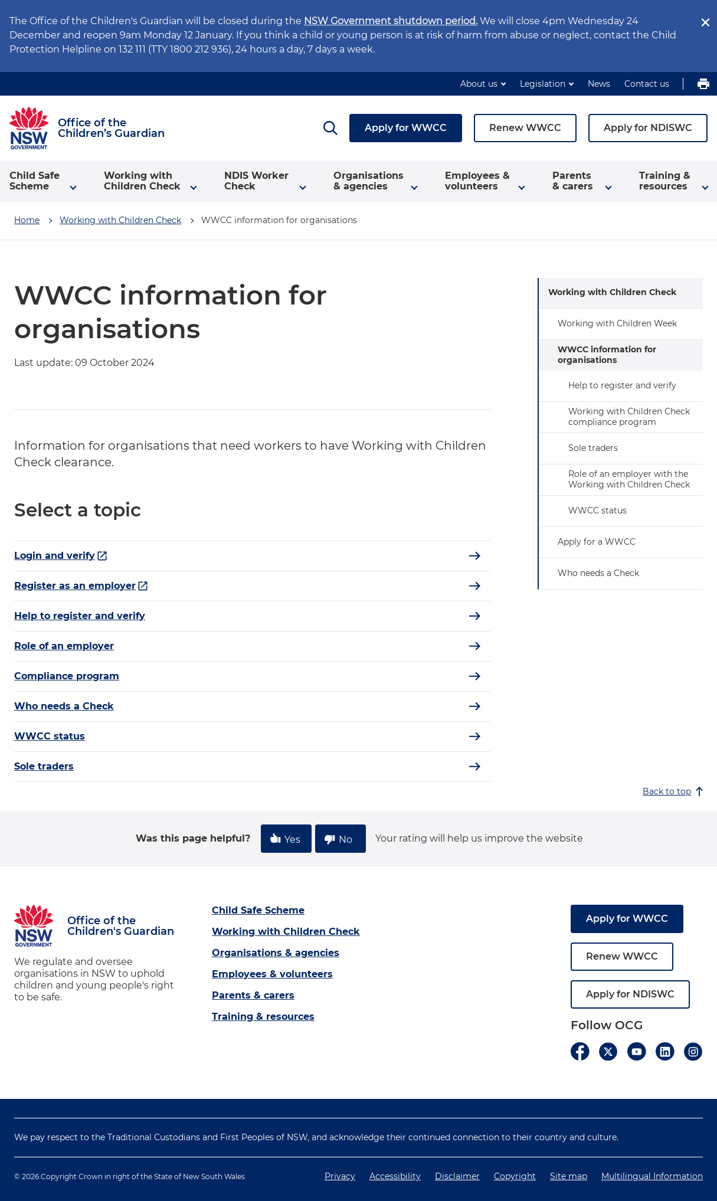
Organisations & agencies (275, 952)
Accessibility (395, 1176)
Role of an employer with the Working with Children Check (629, 479)
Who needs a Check (64, 706)
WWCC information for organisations (607, 354)
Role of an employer (64, 646)
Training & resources (263, 1016)
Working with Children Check (120, 220)
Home (27, 220)
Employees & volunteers (272, 974)
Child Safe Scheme (258, 910)
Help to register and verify (79, 615)
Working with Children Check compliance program (629, 416)
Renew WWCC (525, 127)
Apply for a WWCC (597, 541)
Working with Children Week (617, 323)
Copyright (515, 1176)
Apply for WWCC (406, 127)
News (599, 83)
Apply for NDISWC (648, 127)
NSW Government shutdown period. (390, 21)
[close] (705, 22)
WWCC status (49, 736)
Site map (568, 1176)
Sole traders (44, 766)
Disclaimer (457, 1176)
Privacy (340, 1176)
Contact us (646, 83)
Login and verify (61, 556)
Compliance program (66, 676)
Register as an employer (81, 586)
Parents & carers (253, 995)
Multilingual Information (652, 1176)
